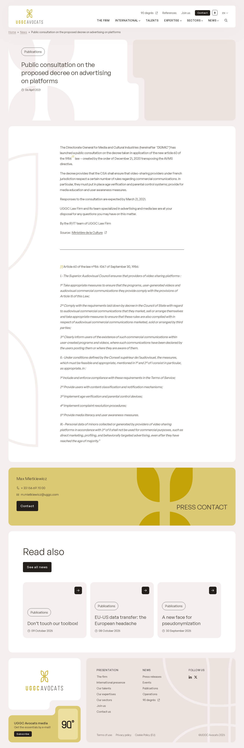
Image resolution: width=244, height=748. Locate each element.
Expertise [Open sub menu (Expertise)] (171, 20)
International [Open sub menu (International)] (126, 20)
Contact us (104, 711)
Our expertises (106, 694)
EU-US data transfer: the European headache (120, 620)
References (169, 12)
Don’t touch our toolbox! (52, 623)
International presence (111, 682)
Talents (152, 20)
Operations (150, 694)
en (223, 13)
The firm (103, 20)
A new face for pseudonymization (181, 620)
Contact (202, 12)
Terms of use (104, 735)
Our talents (104, 688)
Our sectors (104, 700)
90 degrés (147, 12)
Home (12, 32)
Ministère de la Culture (87, 232)
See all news (37, 567)
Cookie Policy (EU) (145, 735)
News (23, 32)
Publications (150, 688)
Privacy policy (123, 735)
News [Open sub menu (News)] (212, 20)
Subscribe (23, 733)
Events (147, 682)
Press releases (152, 676)
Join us (185, 12)
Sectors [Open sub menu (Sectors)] (194, 20)
